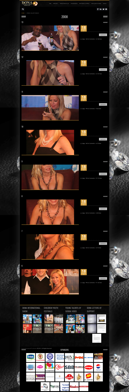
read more (103, 35)
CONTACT (105, 3)
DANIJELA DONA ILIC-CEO (64, 3)
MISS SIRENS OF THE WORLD (84, 3)
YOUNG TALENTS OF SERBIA (96, 3)
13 (22, 22)
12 (22, 57)
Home (50, 3)
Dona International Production (29, 348)
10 (22, 126)
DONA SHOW (55, 3)
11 (22, 91)
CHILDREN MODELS (74, 3)
